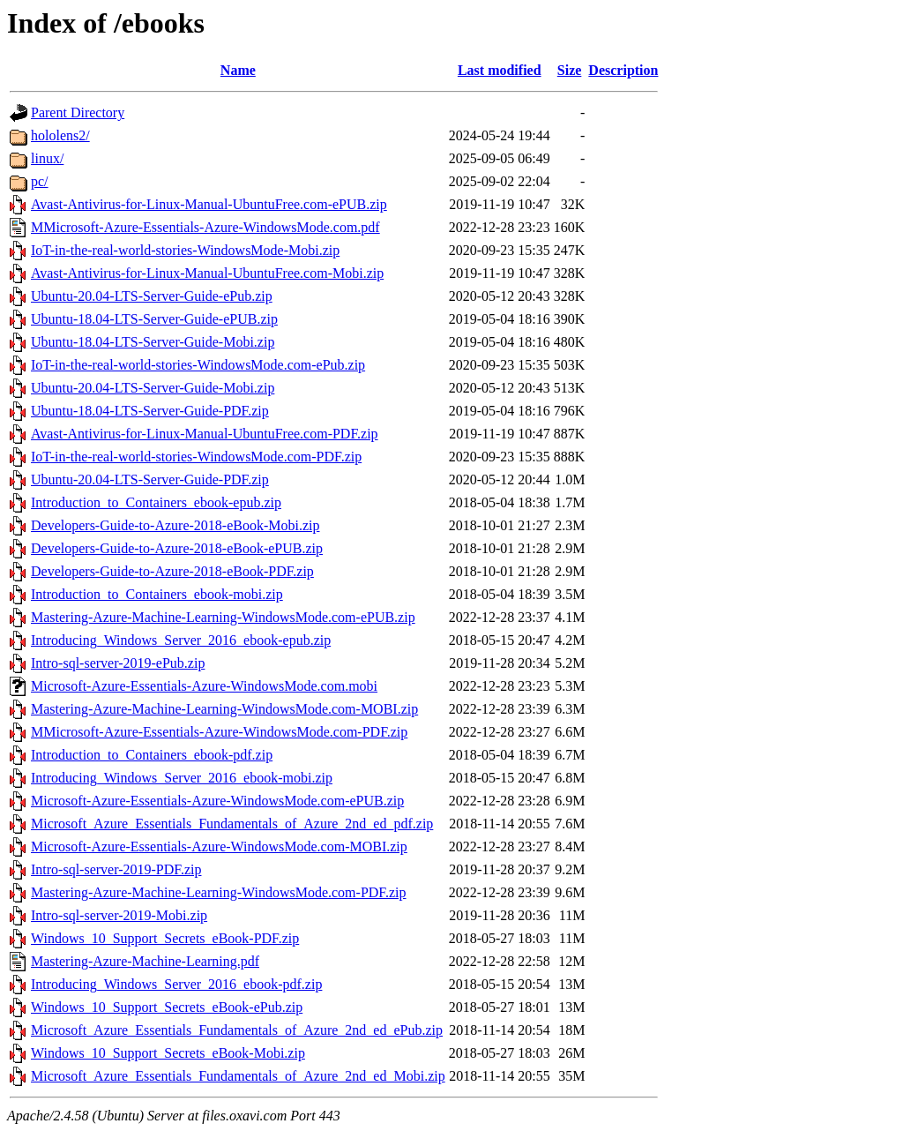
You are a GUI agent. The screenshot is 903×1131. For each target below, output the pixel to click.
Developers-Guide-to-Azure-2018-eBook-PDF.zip (172, 571)
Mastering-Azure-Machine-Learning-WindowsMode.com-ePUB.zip (223, 617)
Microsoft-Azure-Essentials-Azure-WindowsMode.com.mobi (204, 685)
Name (238, 70)
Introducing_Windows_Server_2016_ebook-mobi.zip (181, 777)
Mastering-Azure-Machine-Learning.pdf (145, 961)
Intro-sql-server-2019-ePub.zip (118, 662)
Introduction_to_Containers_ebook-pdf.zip (151, 754)
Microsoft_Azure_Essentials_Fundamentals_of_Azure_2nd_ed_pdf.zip (232, 823)
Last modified (499, 70)
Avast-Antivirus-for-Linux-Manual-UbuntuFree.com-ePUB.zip (209, 204)
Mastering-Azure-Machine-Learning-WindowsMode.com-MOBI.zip (224, 708)
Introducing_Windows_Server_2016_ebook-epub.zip (181, 640)
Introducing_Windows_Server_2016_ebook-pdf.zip (176, 984)
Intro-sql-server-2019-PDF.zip (116, 869)
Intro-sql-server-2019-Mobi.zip (119, 915)
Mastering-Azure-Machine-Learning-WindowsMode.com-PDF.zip (219, 892)
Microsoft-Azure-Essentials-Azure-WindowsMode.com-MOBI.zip (219, 846)
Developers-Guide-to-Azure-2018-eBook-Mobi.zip (175, 525)
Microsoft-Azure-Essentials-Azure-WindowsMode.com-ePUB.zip (217, 800)
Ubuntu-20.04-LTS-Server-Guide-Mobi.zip (152, 387)
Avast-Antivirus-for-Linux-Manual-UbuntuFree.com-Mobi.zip (207, 273)
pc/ (40, 181)
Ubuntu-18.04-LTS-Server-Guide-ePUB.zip (154, 318)
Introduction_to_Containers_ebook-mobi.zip (157, 594)
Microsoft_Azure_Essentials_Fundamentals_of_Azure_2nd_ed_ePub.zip (237, 1029)
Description (623, 70)
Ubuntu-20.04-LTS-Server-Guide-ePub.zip (151, 295)
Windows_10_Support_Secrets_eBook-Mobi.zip (168, 1052)
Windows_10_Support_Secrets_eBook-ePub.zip (166, 1007)
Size (569, 70)
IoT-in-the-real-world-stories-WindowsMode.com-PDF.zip (196, 456)
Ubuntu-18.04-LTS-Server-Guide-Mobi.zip (152, 341)
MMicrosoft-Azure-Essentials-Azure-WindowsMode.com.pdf (205, 227)
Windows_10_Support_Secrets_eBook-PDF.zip (165, 938)
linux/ (47, 158)
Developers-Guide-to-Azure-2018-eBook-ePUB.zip (177, 548)
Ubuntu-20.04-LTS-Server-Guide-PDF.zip (150, 479)
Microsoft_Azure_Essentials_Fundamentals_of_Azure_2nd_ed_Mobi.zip (238, 1075)
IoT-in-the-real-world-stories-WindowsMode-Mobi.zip (185, 250)
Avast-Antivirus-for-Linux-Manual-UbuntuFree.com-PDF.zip (204, 433)
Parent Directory (77, 112)
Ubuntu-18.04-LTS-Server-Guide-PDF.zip (150, 410)
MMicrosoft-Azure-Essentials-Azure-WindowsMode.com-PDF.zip (219, 731)
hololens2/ (60, 135)
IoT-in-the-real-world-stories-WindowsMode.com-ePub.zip (198, 364)
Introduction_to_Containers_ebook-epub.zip (156, 502)
